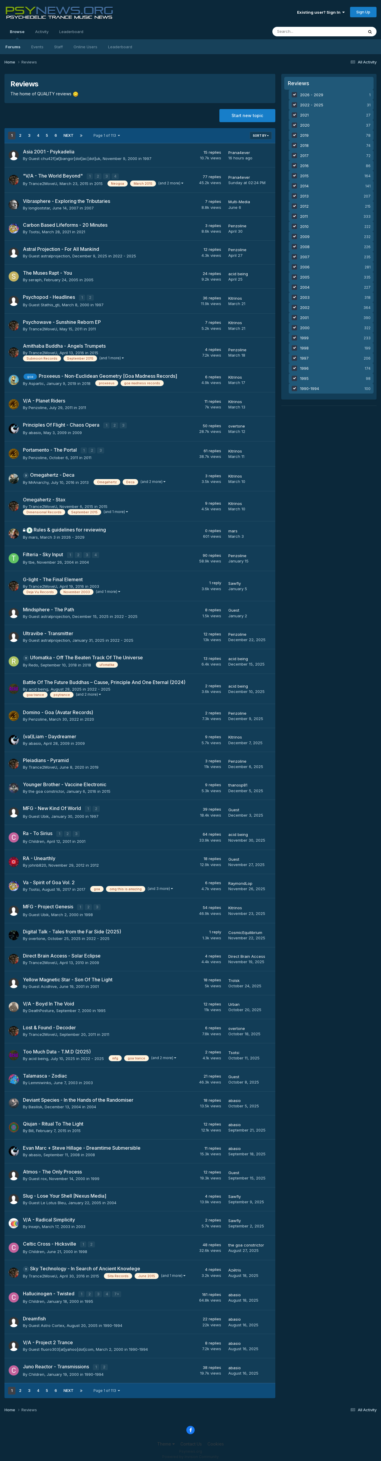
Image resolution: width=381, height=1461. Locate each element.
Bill (31, 1127)
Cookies (215, 1439)
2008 (90, 1151)
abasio (35, 431)
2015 (98, 183)
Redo (33, 662)
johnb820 (37, 862)
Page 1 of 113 (106, 135)
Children (36, 838)
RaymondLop (240, 880)
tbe (32, 560)
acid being (238, 273)
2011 (92, 328)
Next (68, 135)
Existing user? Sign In (321, 12)
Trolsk (234, 977)
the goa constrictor (46, 789)
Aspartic (36, 382)
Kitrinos (235, 297)
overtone (236, 425)
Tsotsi (34, 231)
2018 (86, 382)
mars (33, 535)
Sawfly (234, 581)
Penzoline (237, 225)
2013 (84, 480)
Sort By (261, 135)
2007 (89, 207)
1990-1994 (112, 1321)
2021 (80, 231)
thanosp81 (237, 783)
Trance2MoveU (43, 183)
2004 (84, 560)
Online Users (85, 46)
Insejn (34, 1223)
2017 (81, 886)
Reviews (298, 83)
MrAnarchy (39, 480)
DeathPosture (41, 1007)
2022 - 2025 (124, 255)
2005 (88, 279)
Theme (166, 1439)
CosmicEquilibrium (245, 929)
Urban (234, 1001)
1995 (101, 1007)
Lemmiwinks (40, 1079)
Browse (17, 34)
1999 (95, 1175)
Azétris (234, 1266)
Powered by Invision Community (190, 1452)
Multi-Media (239, 201)
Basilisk (35, 1103)
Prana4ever (239, 152)
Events (37, 46)
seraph (35, 279)
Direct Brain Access (246, 953)
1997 (147, 158)
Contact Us (191, 1439)
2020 (89, 717)
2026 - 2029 (73, 535)
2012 (94, 862)
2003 (94, 584)
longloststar (39, 207)
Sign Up (363, 12)
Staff (58, 46)
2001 (81, 838)
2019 (94, 765)
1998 (88, 911)
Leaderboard (120, 46)
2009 (77, 431)
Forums (13, 46)
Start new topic (247, 115)
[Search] (299, 31)
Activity (42, 31)
